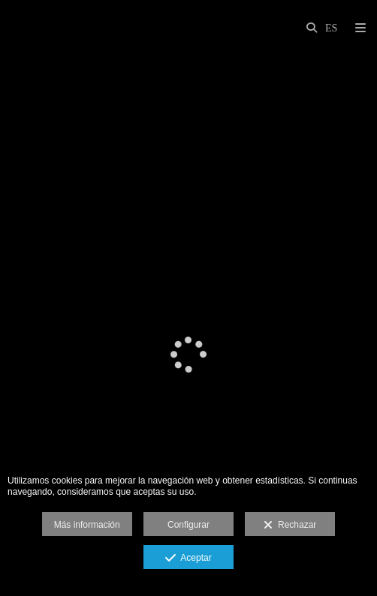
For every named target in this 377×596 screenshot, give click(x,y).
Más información (87, 525)
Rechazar (290, 526)
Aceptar (188, 559)
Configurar (188, 525)
